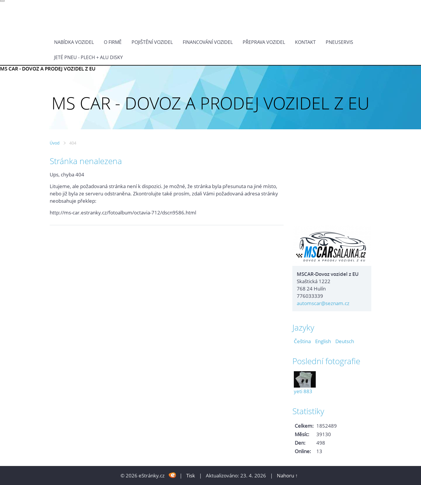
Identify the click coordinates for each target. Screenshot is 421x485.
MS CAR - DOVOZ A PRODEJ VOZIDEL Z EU (48, 68)
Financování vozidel (208, 42)
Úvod (55, 143)
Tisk (190, 475)
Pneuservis (339, 42)
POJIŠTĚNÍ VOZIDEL (152, 42)
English (323, 341)
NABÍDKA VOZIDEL (74, 42)
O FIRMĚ (113, 42)
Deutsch (344, 341)
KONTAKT (305, 42)
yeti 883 (303, 391)
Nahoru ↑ (287, 475)
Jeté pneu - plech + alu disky (88, 57)
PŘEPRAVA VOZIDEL (264, 42)
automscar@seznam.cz (323, 303)
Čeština (302, 341)
